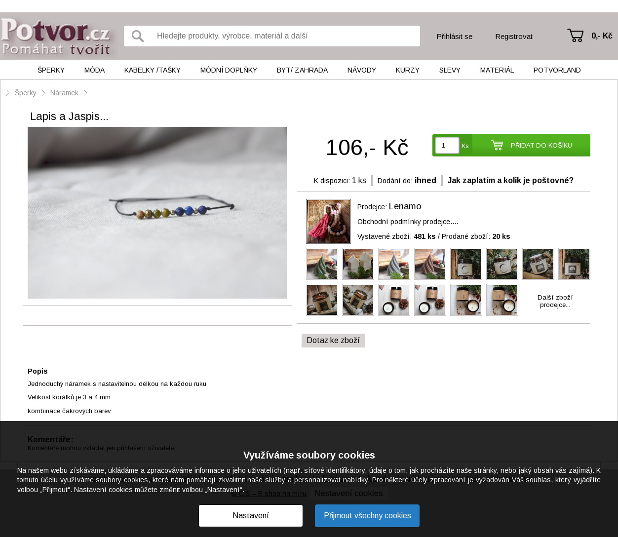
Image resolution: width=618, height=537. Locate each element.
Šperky (51, 70)
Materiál (497, 70)
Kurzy (408, 70)
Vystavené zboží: (396, 236)
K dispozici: (332, 181)
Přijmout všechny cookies (367, 515)
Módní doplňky (228, 70)
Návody (362, 70)
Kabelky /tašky (152, 70)
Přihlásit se (454, 36)
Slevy (450, 70)
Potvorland (557, 70)
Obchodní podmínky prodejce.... (407, 222)
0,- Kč (602, 36)
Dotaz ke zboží (333, 340)
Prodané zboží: (476, 236)
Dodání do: (395, 181)
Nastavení (250, 515)
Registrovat (514, 36)
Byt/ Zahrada (302, 70)
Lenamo (405, 206)
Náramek (64, 93)
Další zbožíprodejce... (555, 301)
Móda (94, 70)
